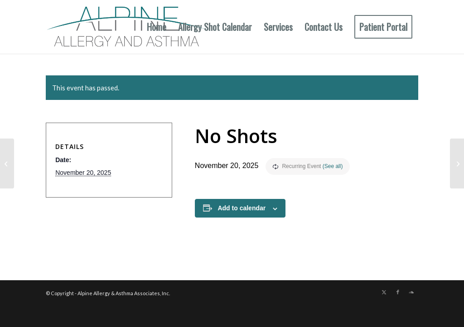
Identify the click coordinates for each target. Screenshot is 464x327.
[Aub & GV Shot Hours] (7, 163)
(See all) (333, 166)
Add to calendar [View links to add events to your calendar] (242, 208)
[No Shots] (457, 163)
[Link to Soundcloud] (411, 292)
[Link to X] (384, 292)
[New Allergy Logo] (127, 27)
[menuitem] (156, 27)
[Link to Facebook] (398, 292)
